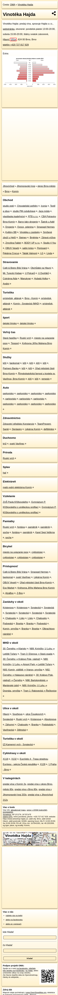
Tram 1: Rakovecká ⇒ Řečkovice (40, 691)
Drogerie (9, 227)
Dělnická (21, 730)
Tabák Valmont (29, 253)
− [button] (7, 118)
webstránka (8, 29)
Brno (7, 191)
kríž (5, 443)
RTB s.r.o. (33, 216)
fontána (21, 527)
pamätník (32, 527)
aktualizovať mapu (18, 810)
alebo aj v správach (13, 924)
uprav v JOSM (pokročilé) (37, 810)
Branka (19, 623)
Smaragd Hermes (45, 227)
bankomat (14, 363)
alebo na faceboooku (14, 920)
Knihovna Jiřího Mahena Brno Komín (36, 588)
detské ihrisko (10, 323)
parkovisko (8, 393)
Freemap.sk (37, 176)
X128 (42, 764)
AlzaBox (9, 593)
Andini (6, 284)
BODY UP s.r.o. (32, 243)
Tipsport (15, 343)
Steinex (23, 237)
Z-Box (20, 593)
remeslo (46, 379)
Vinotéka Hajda (25, 4)
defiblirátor (49, 429)
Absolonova (50, 719)
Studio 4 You (49, 243)
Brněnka (34, 237)
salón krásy (28, 248)
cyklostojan (37, 552)
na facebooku (22, 968)
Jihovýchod (8, 186)
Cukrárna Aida (10, 278)
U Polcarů (30, 273)
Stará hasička (10, 338)
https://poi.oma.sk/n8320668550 (15, 178)
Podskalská (47, 724)
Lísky (22, 618)
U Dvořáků (43, 273)
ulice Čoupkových (34, 714)
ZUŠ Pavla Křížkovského (15, 502)
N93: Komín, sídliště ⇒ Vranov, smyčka (22, 669)
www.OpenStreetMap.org (36, 992)
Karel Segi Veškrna (45, 532)
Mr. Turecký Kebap (12, 273)
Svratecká (36, 607)
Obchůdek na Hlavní (41, 268)
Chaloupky (10, 618)
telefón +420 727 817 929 (16, 45)
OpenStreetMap (22, 176)
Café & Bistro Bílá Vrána (15, 268)
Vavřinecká (8, 730)
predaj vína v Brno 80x (26, 789)
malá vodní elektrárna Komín (17, 487)
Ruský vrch (25, 338)
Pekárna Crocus (11, 253)
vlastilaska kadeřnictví (14, 216)
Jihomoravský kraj (26, 186)
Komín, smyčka (10, 629)
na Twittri (29, 970)
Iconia (44, 206)
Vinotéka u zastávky (30, 232)
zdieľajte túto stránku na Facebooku (19, 969)
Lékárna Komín (33, 429)
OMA (12, 4)
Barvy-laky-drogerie (28, 222)
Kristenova (8, 607)
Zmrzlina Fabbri (13, 243)
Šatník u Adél (47, 222)
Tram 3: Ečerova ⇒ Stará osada (36, 654)
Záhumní (9, 724)
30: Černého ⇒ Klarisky (14, 648)
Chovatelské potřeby (27, 206)
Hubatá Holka (41, 278)
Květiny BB (10, 232)
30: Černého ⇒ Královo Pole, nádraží (21, 659)
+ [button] (7, 114)
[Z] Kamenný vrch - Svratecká (18, 744)
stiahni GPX (8, 817)
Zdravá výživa (48, 237)
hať (4, 473)
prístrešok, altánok (12, 298)
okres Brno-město (46, 186)
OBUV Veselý (12, 248)
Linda (49, 253)
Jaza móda (44, 211)
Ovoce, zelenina (25, 227)
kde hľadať (8, 932)
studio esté (8, 206)
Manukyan (25, 278)
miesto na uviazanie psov (15, 552)
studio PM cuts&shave (24, 211)
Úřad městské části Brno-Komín (36, 582)
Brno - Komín (31, 298)
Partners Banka (10, 368)
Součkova (17, 714)
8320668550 (8, 812)
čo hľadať (8, 945)
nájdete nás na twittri (14, 915)
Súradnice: (7, 814)
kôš (4, 363)
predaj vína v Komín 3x (14, 784)
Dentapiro (17, 429)
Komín (15, 191)
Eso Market (8, 588)
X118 (5, 759)
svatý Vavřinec (17, 443)
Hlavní (10, 39)
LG (41, 253)
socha (6, 532)
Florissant (42, 248)
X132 (14, 759)
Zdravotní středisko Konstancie (18, 424)
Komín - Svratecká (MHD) (26, 303)
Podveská (8, 623)
